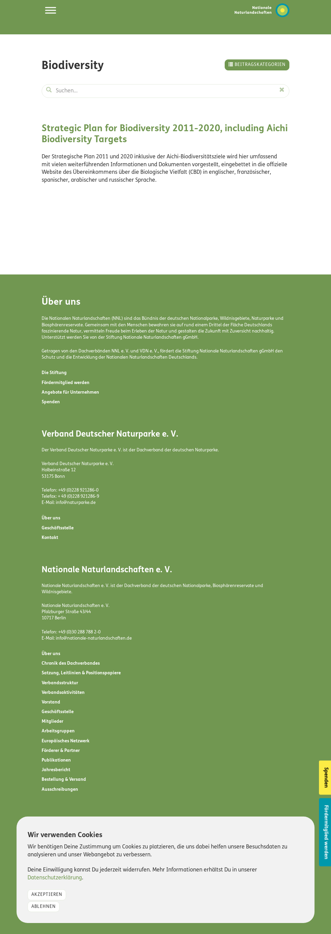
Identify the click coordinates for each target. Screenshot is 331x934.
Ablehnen (43, 906)
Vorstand (51, 702)
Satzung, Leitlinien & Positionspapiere (81, 673)
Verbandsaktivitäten (63, 692)
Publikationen (56, 760)
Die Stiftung (54, 373)
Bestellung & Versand (64, 779)
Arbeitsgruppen (58, 731)
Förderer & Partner (61, 751)
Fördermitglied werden (65, 383)
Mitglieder (52, 721)
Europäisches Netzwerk (65, 741)
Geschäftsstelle (58, 528)
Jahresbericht (56, 770)
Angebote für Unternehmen (70, 392)
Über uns (51, 518)
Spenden (51, 402)
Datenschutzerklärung (55, 878)
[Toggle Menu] (50, 10)
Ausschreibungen (60, 789)
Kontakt (50, 538)
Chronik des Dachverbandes (71, 663)
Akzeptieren (46, 894)
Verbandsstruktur (60, 683)
